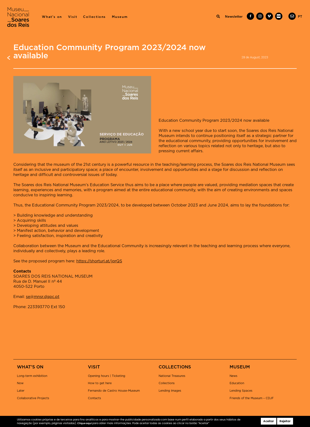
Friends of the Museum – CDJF (252, 398)
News (233, 375)
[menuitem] (300, 17)
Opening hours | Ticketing (106, 375)
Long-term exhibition (32, 375)
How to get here (100, 383)
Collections (94, 17)
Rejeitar (285, 421)
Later (20, 390)
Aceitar (268, 421)
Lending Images (170, 390)
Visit (72, 17)
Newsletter (233, 16)
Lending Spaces (241, 390)
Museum (120, 17)
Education (237, 383)
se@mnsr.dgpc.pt (42, 297)
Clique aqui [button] (84, 423)
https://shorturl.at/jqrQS (99, 261)
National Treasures (172, 375)
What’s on (52, 17)
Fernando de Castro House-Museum (114, 390)
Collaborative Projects (33, 398)
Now (20, 383)
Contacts (94, 398)
